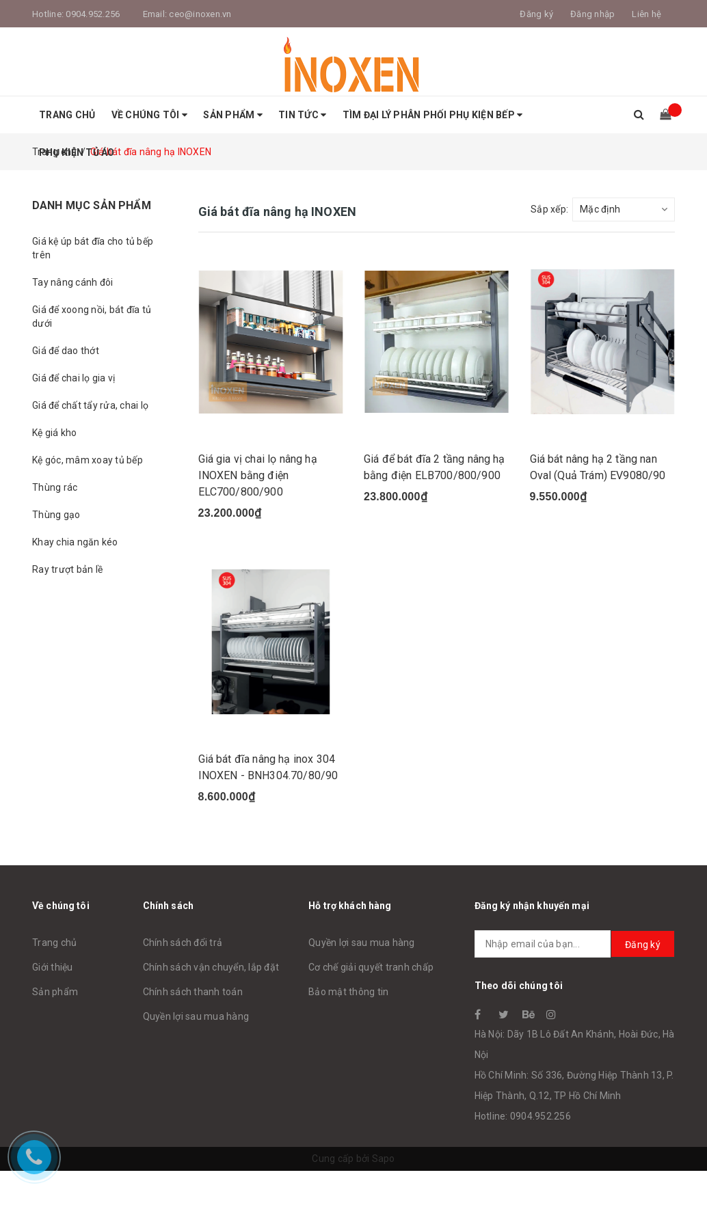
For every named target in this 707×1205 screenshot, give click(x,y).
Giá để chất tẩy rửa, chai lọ (90, 405)
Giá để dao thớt (65, 350)
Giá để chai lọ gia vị (73, 378)
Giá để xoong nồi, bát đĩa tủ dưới (91, 316)
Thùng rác (54, 487)
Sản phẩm (233, 114)
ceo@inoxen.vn (200, 14)
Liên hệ (646, 14)
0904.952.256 (93, 14)
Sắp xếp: (549, 209)
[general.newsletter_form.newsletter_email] (575, 944)
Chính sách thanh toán (193, 991)
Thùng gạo (56, 514)
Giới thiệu (52, 967)
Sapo (383, 1158)
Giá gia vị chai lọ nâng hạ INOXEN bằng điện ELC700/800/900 (257, 475)
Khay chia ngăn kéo (75, 542)
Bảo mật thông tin (348, 991)
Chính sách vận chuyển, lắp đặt (211, 967)
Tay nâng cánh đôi (72, 282)
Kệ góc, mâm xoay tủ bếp (87, 460)
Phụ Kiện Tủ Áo (77, 152)
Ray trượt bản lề (67, 569)
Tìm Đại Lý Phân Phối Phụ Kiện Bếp (433, 114)
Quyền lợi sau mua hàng (196, 1016)
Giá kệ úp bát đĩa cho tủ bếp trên (92, 248)
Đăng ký (643, 944)
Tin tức (302, 114)
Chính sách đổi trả (183, 942)
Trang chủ (67, 114)
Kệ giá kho (54, 432)
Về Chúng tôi (149, 114)
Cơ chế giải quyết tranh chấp (370, 967)
